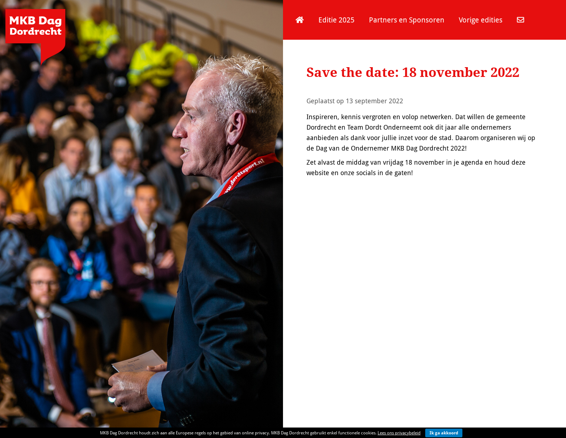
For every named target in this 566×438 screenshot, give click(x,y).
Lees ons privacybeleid (399, 433)
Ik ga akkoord (444, 433)
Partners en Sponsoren (406, 20)
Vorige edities (480, 20)
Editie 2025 (336, 20)
